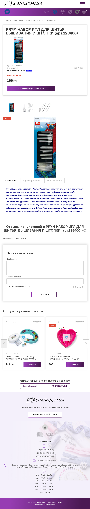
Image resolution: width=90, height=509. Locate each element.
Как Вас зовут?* (14, 277)
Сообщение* (12, 259)
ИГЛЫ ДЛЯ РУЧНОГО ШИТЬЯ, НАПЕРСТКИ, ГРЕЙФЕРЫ (30, 20)
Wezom (52, 504)
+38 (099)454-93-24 (45, 456)
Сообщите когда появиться (31, 89)
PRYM (29, 70)
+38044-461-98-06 (45, 450)
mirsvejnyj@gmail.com (47, 460)
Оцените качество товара (18, 287)
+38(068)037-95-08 (45, 453)
